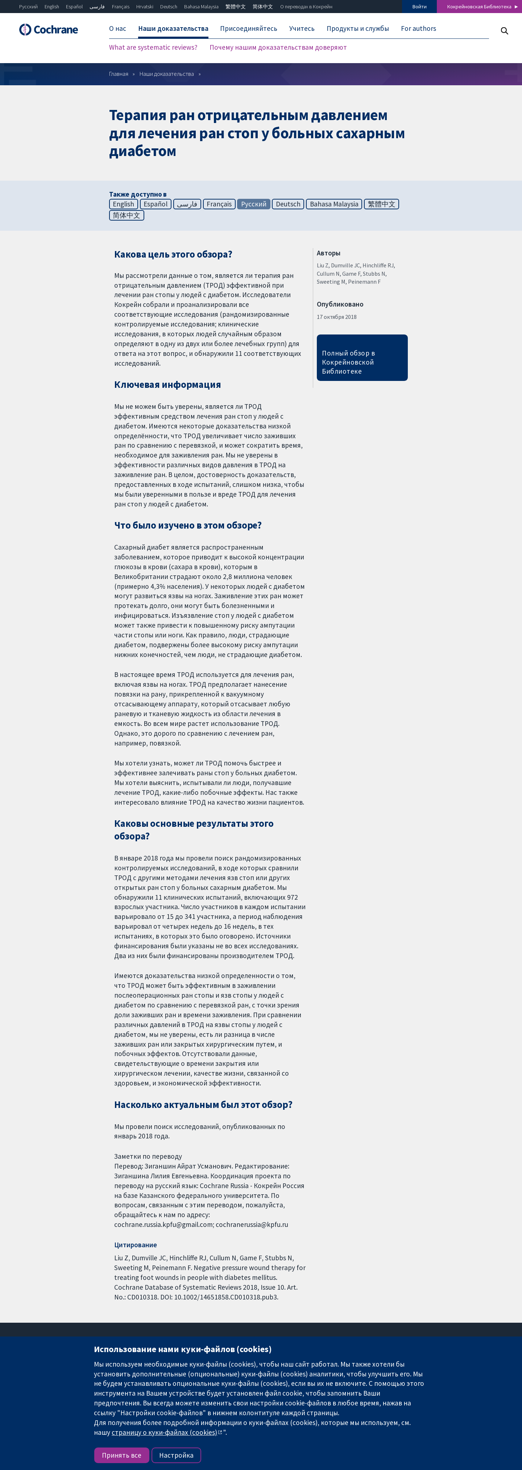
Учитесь (302, 28)
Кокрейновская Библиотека (479, 6)
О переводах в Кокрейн (306, 6)
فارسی (97, 6)
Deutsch (168, 6)
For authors (418, 28)
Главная (118, 73)
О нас (117, 28)
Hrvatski (144, 6)
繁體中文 (235, 6)
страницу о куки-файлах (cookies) (164, 1432)
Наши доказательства (173, 28)
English (52, 6)
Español (74, 6)
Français (120, 6)
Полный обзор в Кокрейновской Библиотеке (348, 362)
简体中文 (263, 6)
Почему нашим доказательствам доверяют (278, 47)
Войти (420, 6)
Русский (28, 6)
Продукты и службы (358, 28)
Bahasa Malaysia (201, 6)
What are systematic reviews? (153, 47)
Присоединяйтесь (248, 28)
